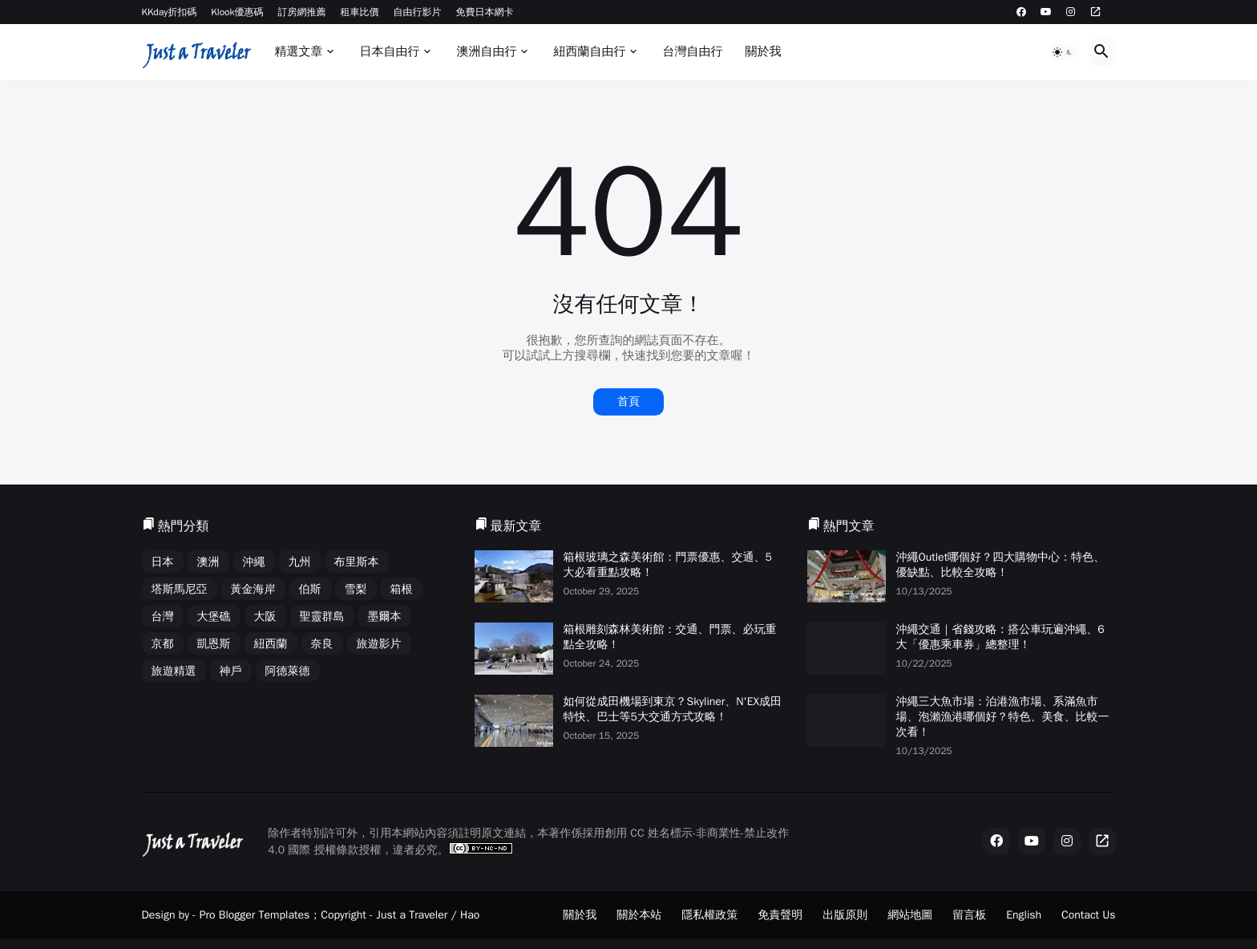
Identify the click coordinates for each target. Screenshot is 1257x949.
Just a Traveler (411, 915)
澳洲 (208, 562)
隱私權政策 (709, 915)
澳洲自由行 (486, 51)
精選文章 (298, 51)
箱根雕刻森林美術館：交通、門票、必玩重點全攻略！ (670, 637)
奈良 (322, 644)
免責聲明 (780, 915)
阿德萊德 (287, 671)
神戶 (231, 671)
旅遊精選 (174, 671)
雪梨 (356, 589)
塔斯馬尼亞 (180, 589)
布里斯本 (356, 562)
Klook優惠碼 (237, 12)
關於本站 (638, 915)
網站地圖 (909, 915)
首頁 (628, 401)
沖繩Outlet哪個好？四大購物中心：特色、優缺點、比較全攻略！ (1000, 564)
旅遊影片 (379, 644)
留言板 (969, 915)
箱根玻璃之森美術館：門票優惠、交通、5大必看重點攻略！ (668, 564)
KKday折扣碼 (169, 12)
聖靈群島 (322, 616)
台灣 (163, 616)
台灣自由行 (692, 51)
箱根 (401, 589)
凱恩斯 (214, 644)
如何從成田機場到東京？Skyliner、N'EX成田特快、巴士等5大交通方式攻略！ (673, 709)
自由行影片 (418, 12)
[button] (1063, 52)
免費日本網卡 (485, 12)
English (1023, 915)
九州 (300, 562)
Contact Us (1088, 915)
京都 (163, 644)
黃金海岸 (253, 589)
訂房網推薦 (302, 12)
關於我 (763, 51)
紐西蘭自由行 (589, 51)
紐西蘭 (271, 644)
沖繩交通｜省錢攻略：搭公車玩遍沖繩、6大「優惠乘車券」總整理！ (1000, 637)
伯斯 (310, 589)
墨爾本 (385, 616)
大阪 (265, 616)
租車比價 (360, 12)
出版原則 (845, 915)
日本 (163, 562)
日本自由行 (389, 51)
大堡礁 (214, 616)
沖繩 (254, 562)
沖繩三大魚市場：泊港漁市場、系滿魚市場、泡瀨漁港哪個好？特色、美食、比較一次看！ (1002, 717)
